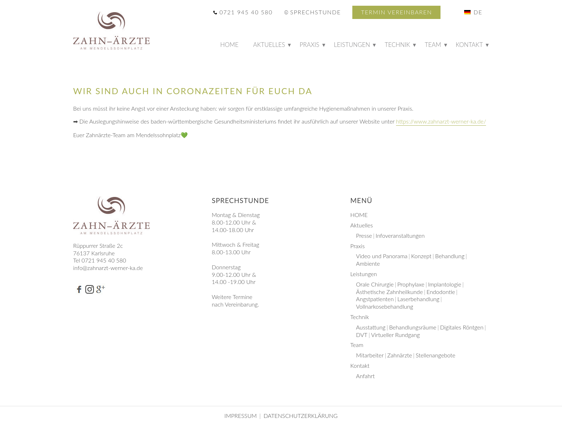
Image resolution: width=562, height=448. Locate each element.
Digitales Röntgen (462, 327)
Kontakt (469, 44)
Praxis (309, 44)
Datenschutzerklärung (300, 415)
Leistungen (352, 44)
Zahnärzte (399, 355)
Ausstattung (370, 327)
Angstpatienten (375, 298)
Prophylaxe (410, 284)
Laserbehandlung (418, 298)
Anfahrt (365, 375)
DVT (361, 334)
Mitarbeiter (370, 355)
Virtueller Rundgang (395, 334)
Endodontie (441, 291)
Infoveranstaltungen (400, 235)
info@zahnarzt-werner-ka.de (108, 267)
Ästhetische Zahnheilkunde (389, 291)
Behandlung (450, 255)
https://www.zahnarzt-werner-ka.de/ (441, 121)
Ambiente (368, 263)
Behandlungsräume (413, 327)
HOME (232, 46)
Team (433, 44)
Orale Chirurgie (375, 284)
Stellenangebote (436, 355)
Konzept (421, 255)
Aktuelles (269, 44)
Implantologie (444, 284)
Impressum (241, 415)
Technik (397, 44)
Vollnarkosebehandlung (384, 306)
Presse (364, 235)
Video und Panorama (382, 255)
